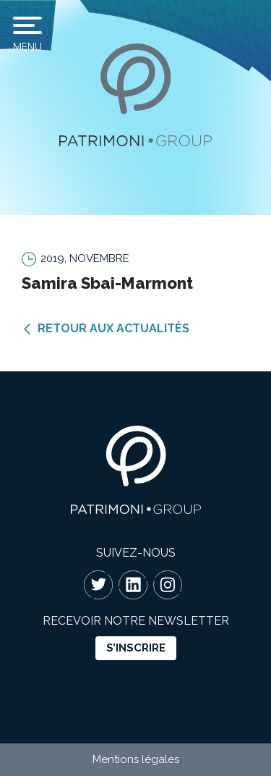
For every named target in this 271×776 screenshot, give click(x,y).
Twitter (98, 584)
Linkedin (133, 584)
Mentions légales (136, 759)
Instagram (167, 584)
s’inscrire (135, 647)
